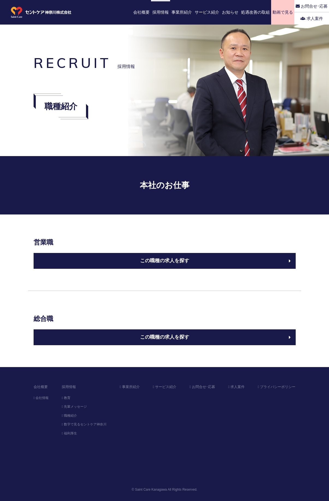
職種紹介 (69, 415)
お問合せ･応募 (312, 6)
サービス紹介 (164, 387)
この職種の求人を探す (215, 260)
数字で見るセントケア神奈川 (84, 424)
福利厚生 (69, 433)
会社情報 (41, 398)
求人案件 (311, 18)
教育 (66, 398)
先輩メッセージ (74, 406)
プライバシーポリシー (276, 387)
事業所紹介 (130, 387)
